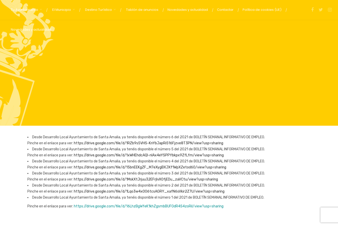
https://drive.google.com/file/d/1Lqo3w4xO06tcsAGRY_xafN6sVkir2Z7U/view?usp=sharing (149, 191)
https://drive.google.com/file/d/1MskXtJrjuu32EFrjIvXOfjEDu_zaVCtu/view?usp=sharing (146, 179)
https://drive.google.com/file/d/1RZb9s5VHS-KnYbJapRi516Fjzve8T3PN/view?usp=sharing (148, 143)
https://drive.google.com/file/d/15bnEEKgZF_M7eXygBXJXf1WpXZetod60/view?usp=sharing (150, 167)
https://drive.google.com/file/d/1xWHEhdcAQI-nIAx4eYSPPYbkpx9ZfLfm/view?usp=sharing (149, 155)
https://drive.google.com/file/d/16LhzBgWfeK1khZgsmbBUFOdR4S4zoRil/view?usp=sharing (148, 206)
